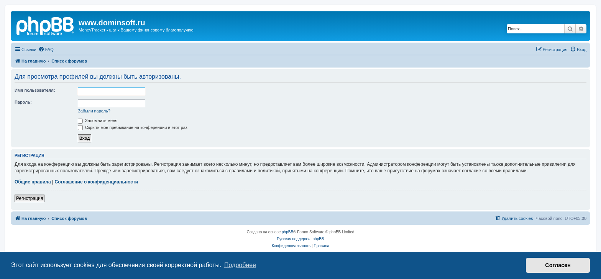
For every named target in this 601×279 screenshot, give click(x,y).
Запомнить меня (97, 120)
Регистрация (29, 198)
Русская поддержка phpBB (300, 239)
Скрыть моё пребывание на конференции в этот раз (132, 127)
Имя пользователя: (35, 90)
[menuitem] (46, 49)
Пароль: (23, 102)
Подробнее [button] (240, 265)
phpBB (287, 232)
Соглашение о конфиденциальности (96, 182)
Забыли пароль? (94, 111)
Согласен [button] (558, 265)
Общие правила (33, 182)
